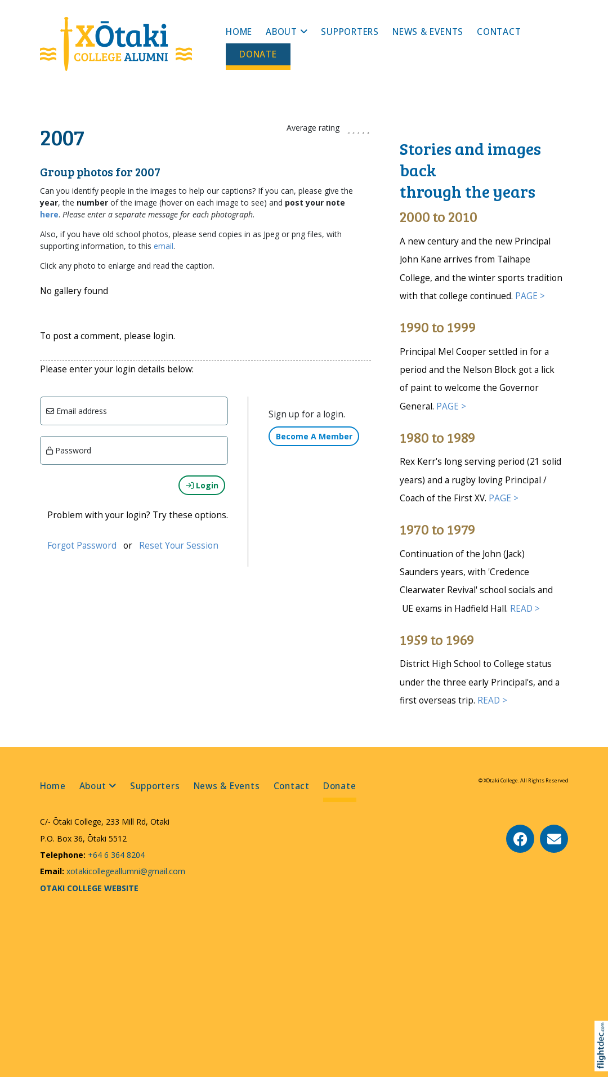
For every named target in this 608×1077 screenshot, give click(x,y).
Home (239, 32)
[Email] (134, 411)
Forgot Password (82, 545)
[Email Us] (554, 839)
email (163, 246)
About (281, 32)
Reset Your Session (178, 545)
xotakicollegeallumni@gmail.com (124, 871)
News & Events (427, 32)
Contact (499, 32)
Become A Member (314, 436)
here (49, 214)
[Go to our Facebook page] (520, 839)
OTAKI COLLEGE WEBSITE (89, 888)
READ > (525, 609)
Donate (258, 54)
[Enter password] (134, 450)
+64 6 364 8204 (115, 854)
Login (202, 485)
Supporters (350, 32)
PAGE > (530, 296)
